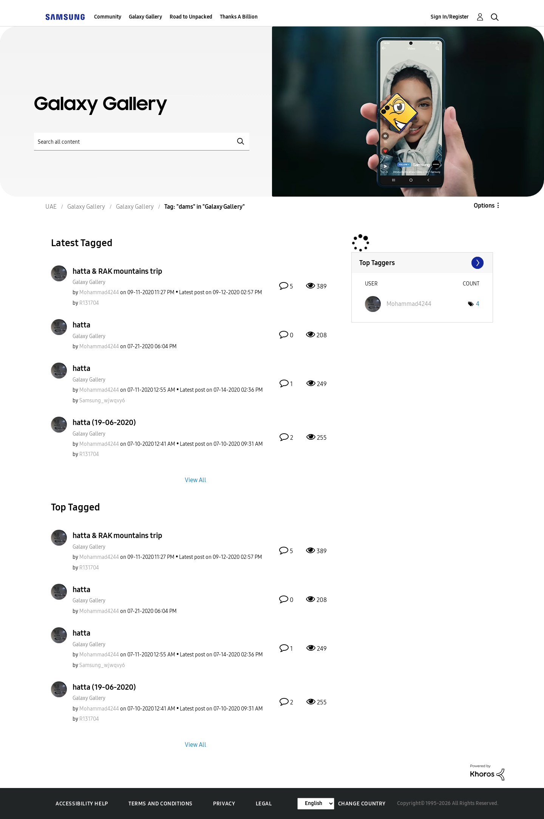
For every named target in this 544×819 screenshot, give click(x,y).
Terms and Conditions (160, 803)
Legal (264, 803)
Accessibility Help (82, 803)
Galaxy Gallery (145, 17)
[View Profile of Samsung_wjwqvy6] (102, 400)
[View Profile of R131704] (89, 303)
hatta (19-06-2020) (104, 422)
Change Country (362, 803)
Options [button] (484, 205)
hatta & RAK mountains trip (117, 271)
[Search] (141, 141)
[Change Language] (315, 804)
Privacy (224, 803)
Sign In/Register (450, 17)
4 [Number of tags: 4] (477, 303)
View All (195, 480)
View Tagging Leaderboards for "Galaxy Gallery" (422, 263)
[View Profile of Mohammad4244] (99, 292)
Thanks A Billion (239, 17)
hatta (81, 324)
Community (107, 17)
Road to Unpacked (191, 17)
